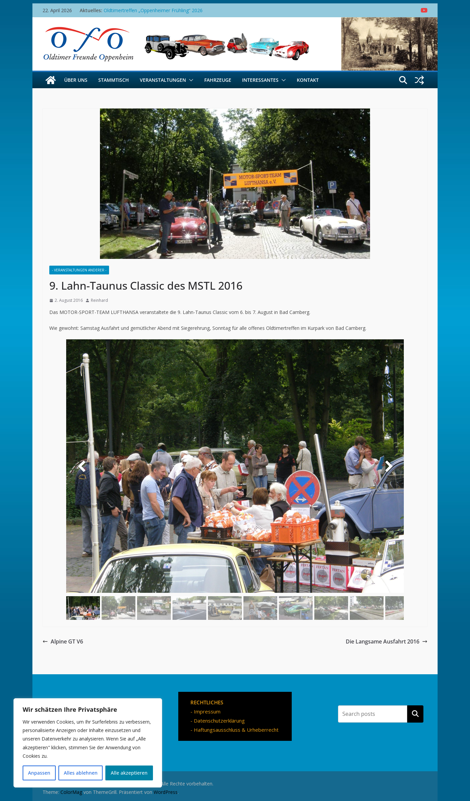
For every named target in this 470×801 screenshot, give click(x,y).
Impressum (207, 711)
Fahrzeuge (217, 80)
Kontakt (308, 80)
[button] (189, 80)
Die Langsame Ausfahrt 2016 (386, 641)
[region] (88, 742)
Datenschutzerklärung (219, 720)
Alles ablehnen (81, 773)
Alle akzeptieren (129, 773)
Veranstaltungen (163, 80)
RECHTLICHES (206, 702)
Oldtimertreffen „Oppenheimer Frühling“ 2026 (153, 10)
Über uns (75, 80)
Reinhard (99, 300)
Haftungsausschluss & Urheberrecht (236, 729)
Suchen (415, 714)
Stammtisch (113, 80)
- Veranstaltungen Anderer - (79, 270)
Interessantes (260, 80)
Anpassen (39, 773)
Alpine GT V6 (63, 641)
